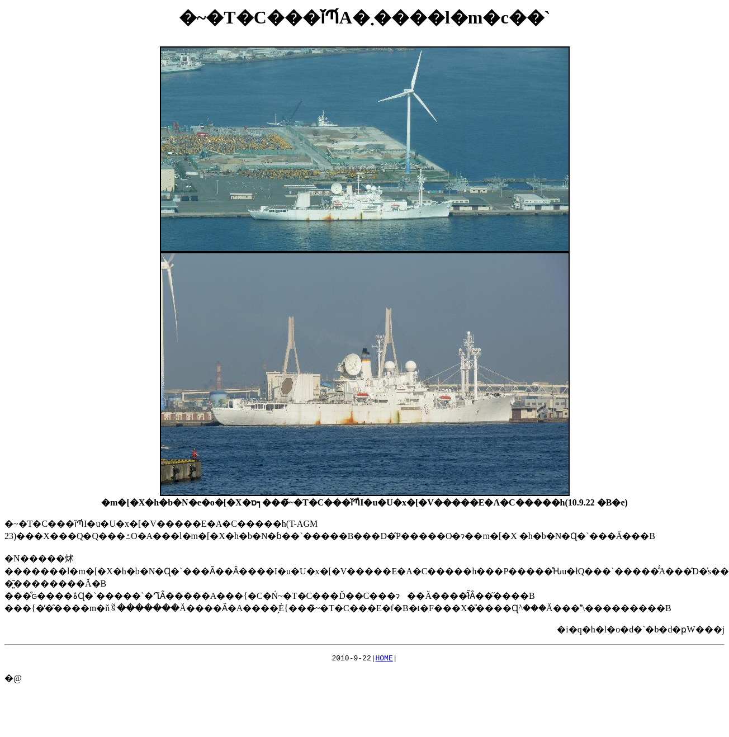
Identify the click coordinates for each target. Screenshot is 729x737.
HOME (384, 659)
